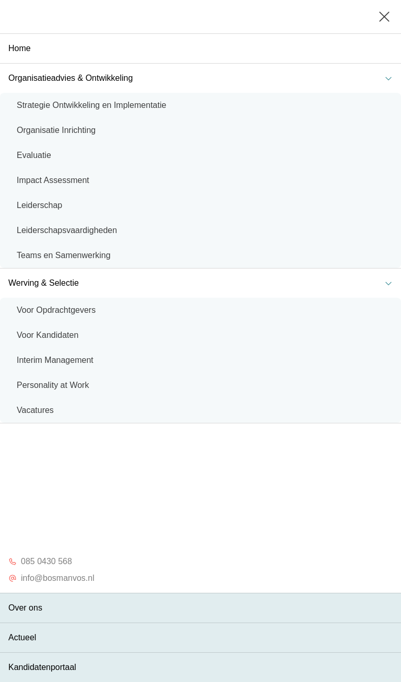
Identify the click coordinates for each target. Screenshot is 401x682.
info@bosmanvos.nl (51, 578)
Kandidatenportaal (42, 667)
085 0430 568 (40, 561)
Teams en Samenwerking (64, 255)
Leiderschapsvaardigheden (67, 230)
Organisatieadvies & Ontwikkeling (202, 78)
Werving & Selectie (202, 282)
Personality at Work (53, 385)
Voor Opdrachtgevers (56, 310)
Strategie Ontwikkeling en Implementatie (91, 105)
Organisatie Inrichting (56, 130)
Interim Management (55, 360)
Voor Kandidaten (47, 335)
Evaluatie (34, 155)
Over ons (25, 607)
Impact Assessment (53, 180)
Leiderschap (39, 205)
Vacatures (35, 410)
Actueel (22, 637)
